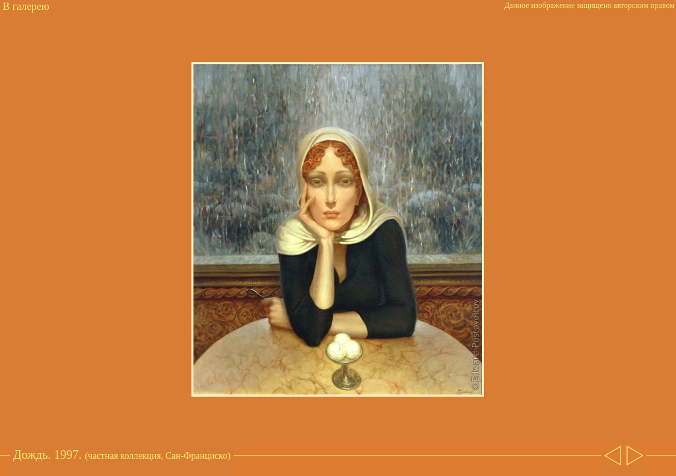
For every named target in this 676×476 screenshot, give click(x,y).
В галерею (26, 6)
